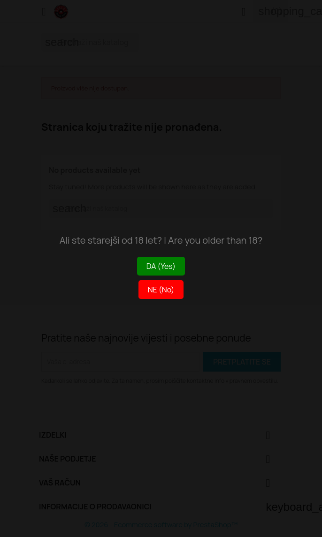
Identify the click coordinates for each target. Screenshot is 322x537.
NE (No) (161, 289)
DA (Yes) (161, 266)
